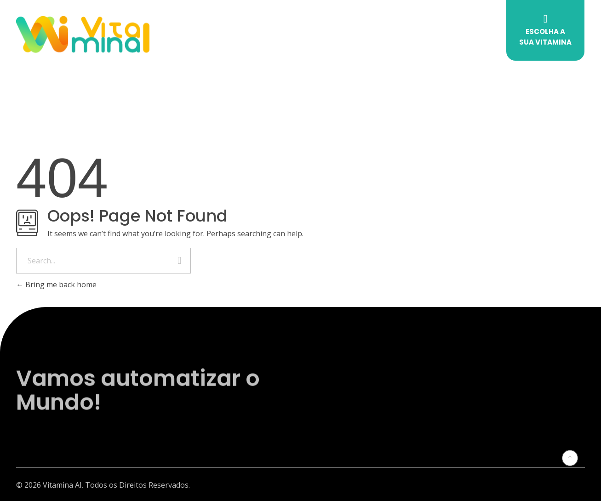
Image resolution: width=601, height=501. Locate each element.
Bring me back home (56, 284)
